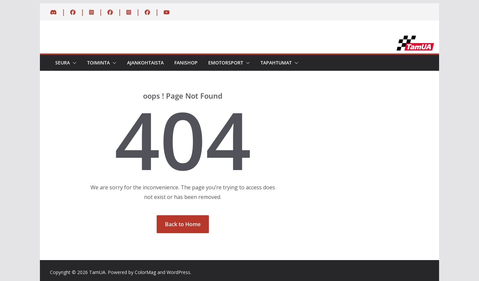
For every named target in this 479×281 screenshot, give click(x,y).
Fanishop (186, 62)
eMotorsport (225, 62)
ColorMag (145, 272)
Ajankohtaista (145, 62)
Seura (62, 62)
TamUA (97, 272)
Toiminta (98, 62)
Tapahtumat (276, 62)
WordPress (178, 272)
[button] (73, 62)
